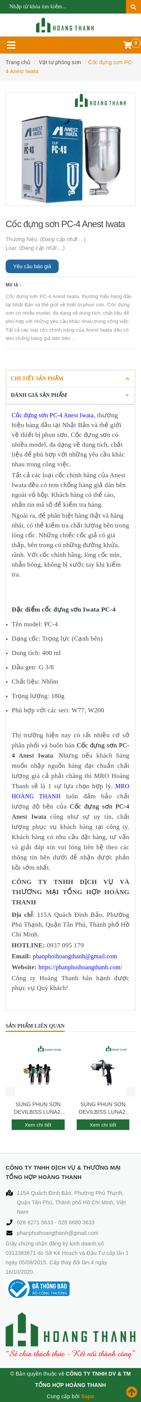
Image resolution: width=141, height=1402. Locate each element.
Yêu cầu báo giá (32, 266)
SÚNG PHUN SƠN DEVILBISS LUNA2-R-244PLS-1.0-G (103, 1108)
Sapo (87, 1396)
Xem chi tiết (38, 1125)
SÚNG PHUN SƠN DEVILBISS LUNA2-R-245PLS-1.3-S (38, 1108)
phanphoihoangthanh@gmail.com (58, 1233)
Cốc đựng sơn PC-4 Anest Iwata (53, 415)
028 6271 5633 (36, 1222)
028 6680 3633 (76, 1222)
